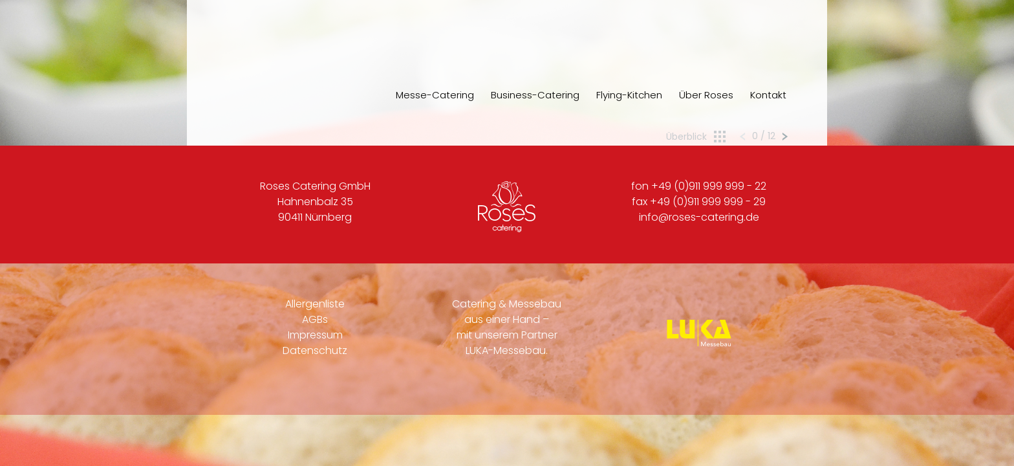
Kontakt (768, 95)
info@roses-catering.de (699, 217)
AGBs (315, 319)
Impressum (315, 334)
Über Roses (706, 95)
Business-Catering (535, 95)
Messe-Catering (435, 95)
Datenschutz (315, 350)
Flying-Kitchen (629, 95)
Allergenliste (315, 303)
